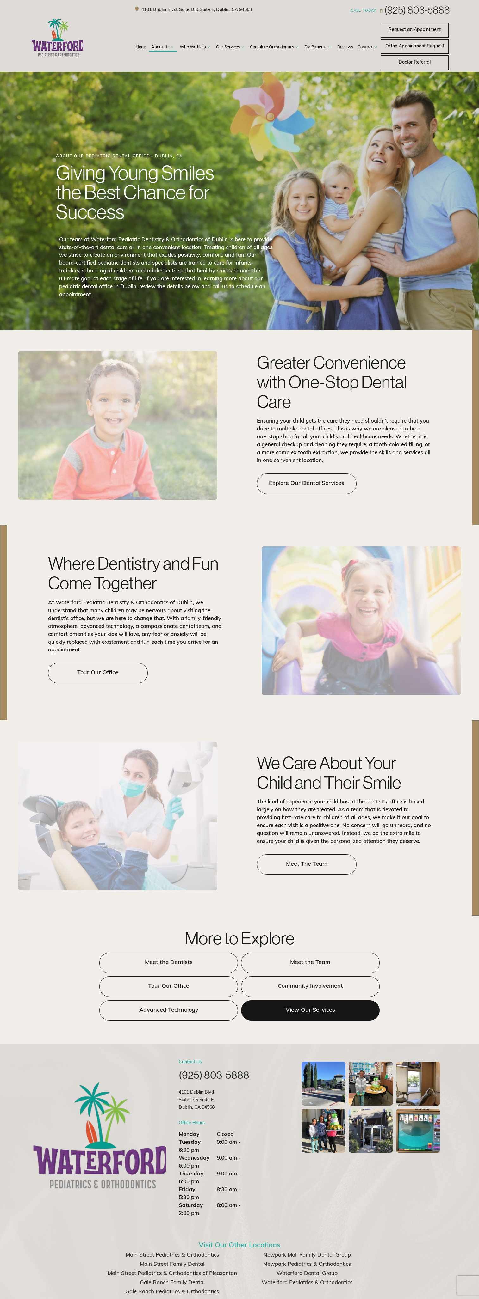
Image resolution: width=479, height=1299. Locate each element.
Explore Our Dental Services (302, 483)
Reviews (345, 47)
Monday (189, 1110)
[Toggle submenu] (172, 47)
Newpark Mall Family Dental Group (307, 1231)
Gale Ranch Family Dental (172, 1258)
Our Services (231, 47)
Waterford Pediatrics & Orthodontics (307, 1258)
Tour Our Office (93, 673)
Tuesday (190, 1118)
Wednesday (194, 1134)
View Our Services (353, 986)
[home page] (59, 38)
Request (414, 46)
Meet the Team (240, 963)
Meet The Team (302, 864)
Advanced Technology (239, 986)
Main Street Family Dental (172, 1240)
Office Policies (256, 1290)
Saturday (191, 1181)
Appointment (415, 29)
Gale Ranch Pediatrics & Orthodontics (172, 1267)
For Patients (318, 47)
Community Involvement (125, 986)
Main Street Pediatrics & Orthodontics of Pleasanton (172, 1249)
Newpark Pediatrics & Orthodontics (307, 1240)
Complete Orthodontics (275, 47)
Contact (368, 47)
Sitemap (193, 1290)
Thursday (191, 1150)
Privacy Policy (223, 1290)
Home (141, 47)
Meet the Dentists (126, 963)
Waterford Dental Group (307, 1249)
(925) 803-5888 (400, 10)
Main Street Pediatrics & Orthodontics (172, 1231)
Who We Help (196, 47)
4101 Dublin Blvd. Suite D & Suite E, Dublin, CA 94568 (193, 9)
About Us (163, 47)
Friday (187, 1165)
